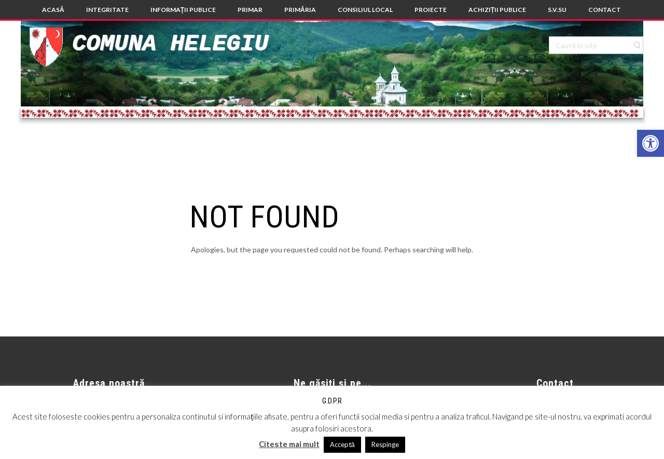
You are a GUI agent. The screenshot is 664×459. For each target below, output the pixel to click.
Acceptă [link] (342, 444)
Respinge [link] (385, 444)
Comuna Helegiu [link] (170, 44)
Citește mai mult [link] (289, 444)
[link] (650, 143)
